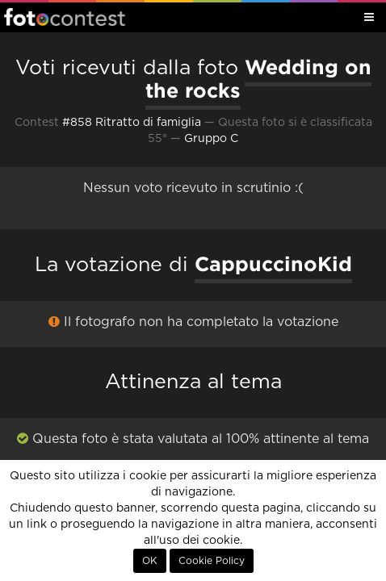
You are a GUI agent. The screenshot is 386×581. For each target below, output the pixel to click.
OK (149, 561)
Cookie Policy (211, 561)
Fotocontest (64, 17)
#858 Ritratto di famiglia (131, 122)
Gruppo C (211, 138)
